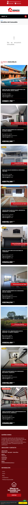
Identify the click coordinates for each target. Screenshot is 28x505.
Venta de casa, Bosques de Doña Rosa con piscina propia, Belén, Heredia (13, 90)
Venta (3, 473)
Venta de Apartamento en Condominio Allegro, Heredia (13, 130)
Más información (7, 503)
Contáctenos (5, 477)
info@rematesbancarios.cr (7, 462)
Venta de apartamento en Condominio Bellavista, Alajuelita (13, 372)
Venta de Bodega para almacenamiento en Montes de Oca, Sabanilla (14, 412)
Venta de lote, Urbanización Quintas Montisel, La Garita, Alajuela (12, 332)
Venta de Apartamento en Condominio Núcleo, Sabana (13, 291)
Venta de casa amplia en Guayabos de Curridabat (12, 251)
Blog (3, 475)
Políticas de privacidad (7, 479)
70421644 (11, 3)
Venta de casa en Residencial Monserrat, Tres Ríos (13, 170)
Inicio (2, 20)
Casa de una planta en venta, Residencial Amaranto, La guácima (13, 211)
